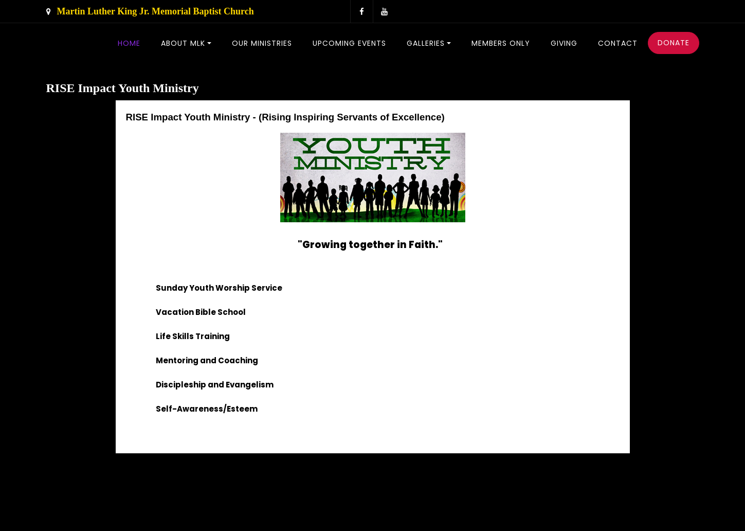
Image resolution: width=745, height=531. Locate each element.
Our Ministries (262, 43)
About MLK (183, 43)
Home (129, 43)
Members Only (500, 43)
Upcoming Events (349, 43)
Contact (618, 43)
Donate (673, 43)
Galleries (426, 43)
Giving (564, 43)
